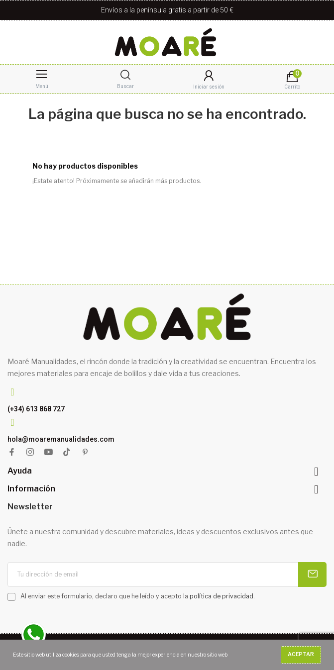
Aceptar (301, 654)
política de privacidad (221, 596)
